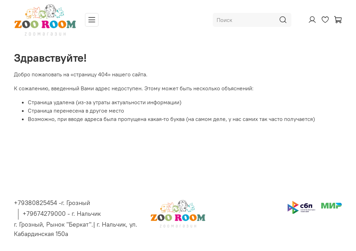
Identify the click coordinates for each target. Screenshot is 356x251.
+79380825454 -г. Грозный (52, 203)
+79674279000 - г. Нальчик (62, 214)
